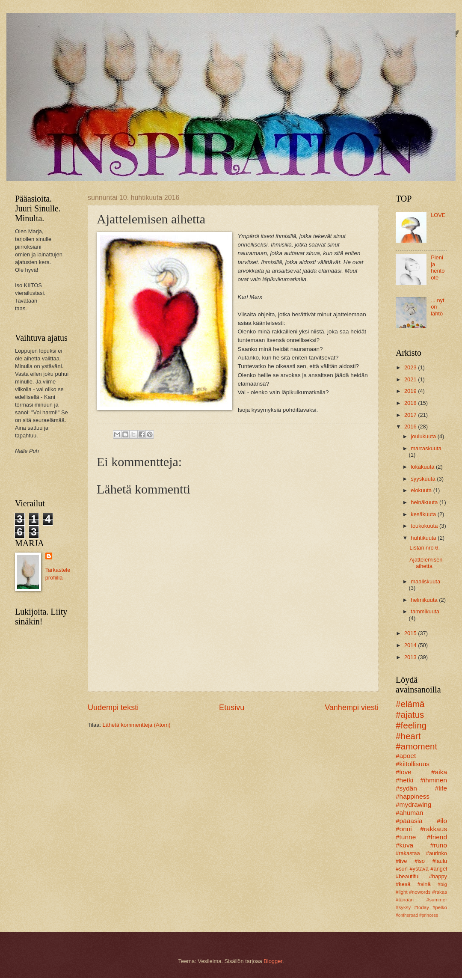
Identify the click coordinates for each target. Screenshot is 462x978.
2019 (411, 391)
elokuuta (422, 490)
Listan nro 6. (424, 547)
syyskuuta (424, 479)
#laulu (439, 861)
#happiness (412, 796)
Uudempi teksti (113, 707)
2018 (411, 403)
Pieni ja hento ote (437, 267)
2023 (411, 367)
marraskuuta (426, 448)
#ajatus (410, 714)
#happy (438, 876)
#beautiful (408, 876)
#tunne (406, 837)
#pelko (439, 907)
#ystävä (418, 868)
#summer (436, 899)
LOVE (438, 215)
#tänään (405, 899)
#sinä (424, 884)
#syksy (403, 907)
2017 (411, 415)
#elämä (410, 704)
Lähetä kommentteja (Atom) (137, 725)
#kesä (403, 884)
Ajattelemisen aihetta (425, 562)
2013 (411, 657)
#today (421, 907)
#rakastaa (408, 853)
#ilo (442, 820)
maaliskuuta (425, 581)
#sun (402, 868)
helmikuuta (425, 600)
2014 (411, 645)
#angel (438, 868)
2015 (411, 633)
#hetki (404, 780)
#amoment (416, 746)
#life (441, 788)
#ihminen (433, 780)
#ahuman (409, 812)
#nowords (419, 892)
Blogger (273, 961)
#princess (428, 915)
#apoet (406, 755)
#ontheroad (407, 915)
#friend (437, 837)
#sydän (406, 788)
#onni (404, 828)
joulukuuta (424, 436)
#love (404, 772)
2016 (411, 426)
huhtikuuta (424, 538)
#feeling (411, 725)
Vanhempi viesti (352, 707)
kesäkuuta (424, 514)
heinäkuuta (425, 502)
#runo (438, 845)
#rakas (439, 892)
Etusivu (231, 707)
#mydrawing (413, 804)
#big (442, 884)
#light (402, 892)
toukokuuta (425, 526)
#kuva (404, 845)
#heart (408, 736)
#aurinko (436, 853)
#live (401, 861)
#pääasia (409, 820)
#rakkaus (433, 828)
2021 (411, 379)
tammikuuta (425, 611)
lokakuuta (423, 467)
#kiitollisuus (412, 763)
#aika (439, 772)
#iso (420, 861)
